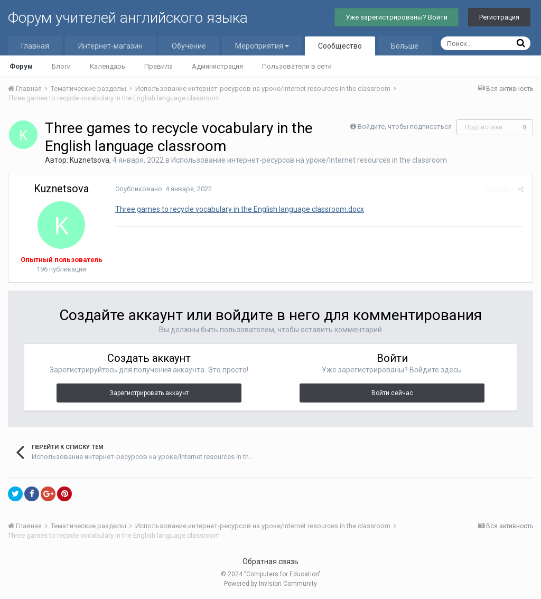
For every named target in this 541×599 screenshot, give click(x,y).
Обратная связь (270, 561)
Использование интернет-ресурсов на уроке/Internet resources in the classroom (309, 160)
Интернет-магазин (110, 46)
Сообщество (340, 46)
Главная (35, 46)
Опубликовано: (162, 189)
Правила (158, 66)
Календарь (107, 66)
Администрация (217, 66)
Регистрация (499, 17)
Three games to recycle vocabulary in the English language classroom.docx (238, 209)
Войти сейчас (392, 393)
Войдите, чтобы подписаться (405, 126)
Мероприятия (262, 46)
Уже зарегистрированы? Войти (396, 17)
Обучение (189, 46)
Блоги (61, 66)
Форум (21, 66)
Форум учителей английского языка (128, 17)
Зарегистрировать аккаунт (149, 393)
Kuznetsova (89, 160)
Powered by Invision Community (270, 583)
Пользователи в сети (297, 66)
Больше (404, 46)
